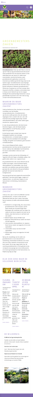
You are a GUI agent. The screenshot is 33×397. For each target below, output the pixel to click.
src (27, 7)
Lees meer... (6, 322)
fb (31, 7)
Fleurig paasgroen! (7, 282)
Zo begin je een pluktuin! (26, 283)
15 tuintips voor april (16, 283)
